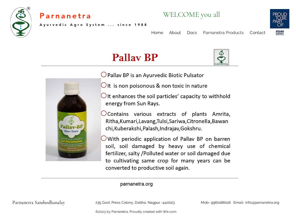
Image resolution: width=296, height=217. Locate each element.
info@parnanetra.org (262, 202)
